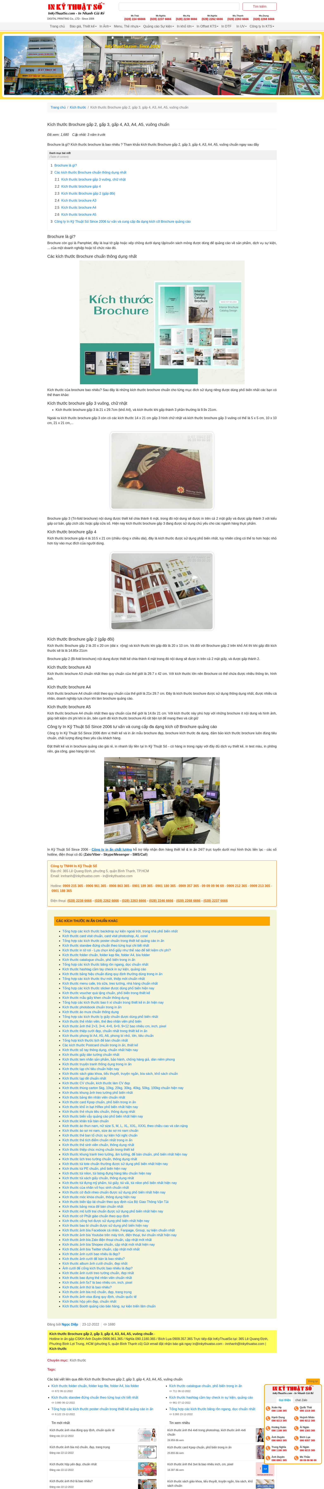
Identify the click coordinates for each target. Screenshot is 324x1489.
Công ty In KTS (261, 26)
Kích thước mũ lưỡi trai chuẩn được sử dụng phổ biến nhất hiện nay (112, 1211)
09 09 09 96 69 (213, 886)
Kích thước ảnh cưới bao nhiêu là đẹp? (91, 1254)
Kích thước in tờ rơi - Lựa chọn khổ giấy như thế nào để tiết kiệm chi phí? (116, 950)
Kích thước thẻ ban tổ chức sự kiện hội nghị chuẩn (100, 1135)
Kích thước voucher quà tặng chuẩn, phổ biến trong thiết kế (106, 993)
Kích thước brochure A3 (75, 200)
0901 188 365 (61, 891)
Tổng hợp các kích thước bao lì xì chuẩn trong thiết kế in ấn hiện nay (113, 1002)
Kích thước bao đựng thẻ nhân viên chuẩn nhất (97, 1278)
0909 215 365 (73, 886)
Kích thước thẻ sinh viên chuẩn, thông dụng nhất (98, 1145)
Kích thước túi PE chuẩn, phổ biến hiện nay (94, 1168)
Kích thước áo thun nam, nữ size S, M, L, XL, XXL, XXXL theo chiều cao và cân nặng (125, 1126)
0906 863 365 (119, 886)
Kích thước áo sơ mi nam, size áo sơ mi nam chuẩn (100, 1130)
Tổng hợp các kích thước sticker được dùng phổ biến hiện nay (108, 988)
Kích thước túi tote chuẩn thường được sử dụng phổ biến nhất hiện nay (115, 1164)
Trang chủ (57, 26)
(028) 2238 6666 (79, 900)
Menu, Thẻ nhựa (126, 26)
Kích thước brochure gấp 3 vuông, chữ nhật (90, 179)
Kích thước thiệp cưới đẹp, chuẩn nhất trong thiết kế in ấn (104, 1031)
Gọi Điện (285, 1400)
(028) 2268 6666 (188, 900)
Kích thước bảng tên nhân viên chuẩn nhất (93, 1097)
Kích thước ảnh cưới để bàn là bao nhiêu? (93, 1259)
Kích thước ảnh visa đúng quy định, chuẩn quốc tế (99, 1297)
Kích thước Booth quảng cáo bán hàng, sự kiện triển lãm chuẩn (109, 1306)
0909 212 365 (237, 886)
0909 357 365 (189, 886)
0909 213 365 (260, 886)
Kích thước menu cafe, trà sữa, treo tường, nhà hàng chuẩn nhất (110, 983)
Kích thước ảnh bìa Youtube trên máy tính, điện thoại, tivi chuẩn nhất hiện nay (119, 1235)
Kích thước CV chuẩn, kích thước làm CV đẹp (96, 1083)
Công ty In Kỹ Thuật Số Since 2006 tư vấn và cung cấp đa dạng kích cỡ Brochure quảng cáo (121, 221)
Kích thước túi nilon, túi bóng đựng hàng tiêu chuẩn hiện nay (106, 1173)
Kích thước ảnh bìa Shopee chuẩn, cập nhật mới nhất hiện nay (108, 1244)
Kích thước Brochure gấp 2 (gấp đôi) (85, 193)
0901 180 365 (165, 886)
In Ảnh (104, 26)
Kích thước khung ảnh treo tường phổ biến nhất (97, 1092)
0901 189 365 (142, 886)
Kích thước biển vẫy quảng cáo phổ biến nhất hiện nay (102, 1116)
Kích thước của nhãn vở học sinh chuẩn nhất (95, 1187)
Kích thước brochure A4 (75, 207)
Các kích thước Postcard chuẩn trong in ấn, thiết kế (100, 1045)
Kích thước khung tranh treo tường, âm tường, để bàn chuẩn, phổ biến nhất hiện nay (124, 1154)
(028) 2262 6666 (107, 900)
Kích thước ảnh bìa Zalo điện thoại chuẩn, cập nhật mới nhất (107, 1240)
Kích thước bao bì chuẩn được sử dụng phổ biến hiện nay (105, 1225)
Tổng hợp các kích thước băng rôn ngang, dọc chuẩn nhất (105, 964)
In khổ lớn (184, 26)
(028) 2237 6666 (215, 900)
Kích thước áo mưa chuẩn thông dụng (90, 1012)
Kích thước (78, 107)
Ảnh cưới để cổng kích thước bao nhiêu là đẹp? (97, 1268)
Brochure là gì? (64, 165)
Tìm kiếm (260, 6)
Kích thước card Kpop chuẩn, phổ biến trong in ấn (99, 1102)
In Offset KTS (207, 26)
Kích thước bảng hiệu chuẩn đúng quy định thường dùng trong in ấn (112, 974)
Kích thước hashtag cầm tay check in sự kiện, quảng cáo (104, 969)
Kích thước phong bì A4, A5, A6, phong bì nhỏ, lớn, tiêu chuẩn (108, 1035)
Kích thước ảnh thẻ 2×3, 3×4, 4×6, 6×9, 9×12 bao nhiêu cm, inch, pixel (114, 1026)
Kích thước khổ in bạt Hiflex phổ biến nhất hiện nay (100, 1107)
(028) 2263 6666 (134, 900)
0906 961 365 (96, 886)
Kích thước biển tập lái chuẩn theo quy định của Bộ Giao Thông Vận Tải (115, 1202)
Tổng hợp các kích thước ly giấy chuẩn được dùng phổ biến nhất (110, 1016)
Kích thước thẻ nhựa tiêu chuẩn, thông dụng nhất (98, 1111)
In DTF (226, 26)
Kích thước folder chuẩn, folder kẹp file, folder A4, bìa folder (106, 955)
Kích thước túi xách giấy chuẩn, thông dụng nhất (98, 1178)
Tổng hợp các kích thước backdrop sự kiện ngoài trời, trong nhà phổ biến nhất (120, 931)
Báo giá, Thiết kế (82, 26)
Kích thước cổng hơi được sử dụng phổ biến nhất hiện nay (105, 1221)
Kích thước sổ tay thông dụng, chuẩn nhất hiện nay (100, 1050)
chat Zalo (301, 1400)
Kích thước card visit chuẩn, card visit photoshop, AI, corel (105, 936)
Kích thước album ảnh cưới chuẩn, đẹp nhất (94, 1263)
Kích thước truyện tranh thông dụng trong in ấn (97, 1064)
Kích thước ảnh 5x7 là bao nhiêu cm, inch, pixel (97, 1282)
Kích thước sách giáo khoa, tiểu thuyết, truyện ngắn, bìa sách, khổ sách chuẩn (120, 1073)
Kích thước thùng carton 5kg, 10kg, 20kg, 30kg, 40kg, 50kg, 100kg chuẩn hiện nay (122, 1088)
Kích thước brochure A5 (75, 214)
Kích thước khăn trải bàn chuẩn (85, 1121)
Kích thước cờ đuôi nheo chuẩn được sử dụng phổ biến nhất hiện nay (114, 1192)
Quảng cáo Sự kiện (157, 26)
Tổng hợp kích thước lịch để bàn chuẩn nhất (95, 1040)
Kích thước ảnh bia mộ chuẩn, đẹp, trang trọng (97, 1292)
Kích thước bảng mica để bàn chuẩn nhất (92, 1206)
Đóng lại (314, 1381)
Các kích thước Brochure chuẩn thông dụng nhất (88, 172)
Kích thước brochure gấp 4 (78, 186)
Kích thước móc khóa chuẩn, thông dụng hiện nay (99, 1197)
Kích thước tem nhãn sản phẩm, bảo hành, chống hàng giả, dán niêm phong (118, 1059)
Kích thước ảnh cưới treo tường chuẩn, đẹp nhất (98, 1273)
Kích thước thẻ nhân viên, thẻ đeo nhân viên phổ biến (102, 1021)
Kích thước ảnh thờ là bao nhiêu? (87, 1287)
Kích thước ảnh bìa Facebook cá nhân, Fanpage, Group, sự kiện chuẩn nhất (118, 1230)
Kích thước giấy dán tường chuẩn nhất (90, 1054)
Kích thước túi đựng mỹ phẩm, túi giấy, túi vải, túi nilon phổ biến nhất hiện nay (119, 1183)
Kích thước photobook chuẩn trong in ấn (92, 1007)
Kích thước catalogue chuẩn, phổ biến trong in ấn (98, 960)
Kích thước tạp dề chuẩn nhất (84, 1078)
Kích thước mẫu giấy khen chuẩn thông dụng (95, 997)
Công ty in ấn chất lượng (112, 849)
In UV (240, 26)
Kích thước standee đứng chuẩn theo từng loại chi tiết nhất (105, 945)
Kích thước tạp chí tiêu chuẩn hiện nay (90, 1069)
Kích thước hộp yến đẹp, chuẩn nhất (89, 1301)
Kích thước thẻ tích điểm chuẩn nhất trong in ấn (97, 1140)
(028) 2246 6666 (161, 900)
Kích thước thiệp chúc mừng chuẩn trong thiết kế (98, 1149)
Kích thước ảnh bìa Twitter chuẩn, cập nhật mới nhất (101, 1249)
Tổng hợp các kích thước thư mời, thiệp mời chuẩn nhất (103, 978)
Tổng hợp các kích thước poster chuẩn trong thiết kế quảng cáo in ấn (113, 941)
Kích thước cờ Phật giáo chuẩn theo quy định (95, 1216)
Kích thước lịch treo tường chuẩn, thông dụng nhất (99, 1159)
